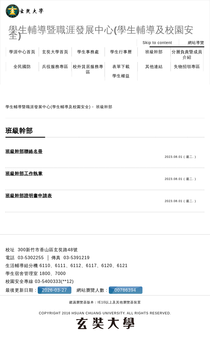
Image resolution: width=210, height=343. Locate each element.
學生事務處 (88, 51)
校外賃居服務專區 (88, 69)
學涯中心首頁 (22, 51)
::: (128, 42)
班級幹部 (154, 51)
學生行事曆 (121, 51)
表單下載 (121, 66)
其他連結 (154, 66)
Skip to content (157, 42)
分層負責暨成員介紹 (187, 54)
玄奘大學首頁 (55, 51)
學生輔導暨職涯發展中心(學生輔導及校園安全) (48, 107)
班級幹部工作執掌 (24, 173)
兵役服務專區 (55, 66)
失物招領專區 (187, 66)
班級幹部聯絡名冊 (24, 151)
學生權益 (121, 75)
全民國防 (22, 66)
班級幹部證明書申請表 (28, 195)
